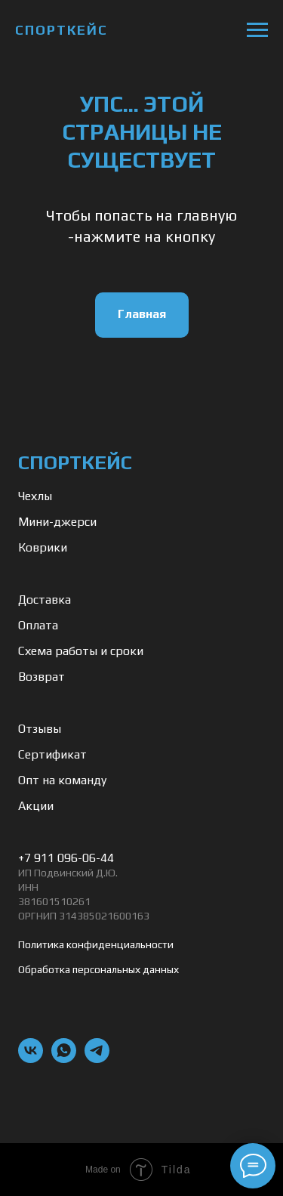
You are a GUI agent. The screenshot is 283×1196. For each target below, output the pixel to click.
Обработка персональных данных (98, 969)
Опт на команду (62, 780)
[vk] (30, 1058)
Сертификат (52, 754)
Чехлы (35, 496)
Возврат (41, 676)
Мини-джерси (57, 522)
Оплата (38, 625)
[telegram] (97, 1058)
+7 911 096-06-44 (66, 858)
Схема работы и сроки (80, 651)
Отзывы (39, 729)
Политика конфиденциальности (96, 944)
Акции (36, 806)
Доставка (44, 599)
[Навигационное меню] (257, 30)
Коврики (42, 547)
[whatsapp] (63, 1058)
